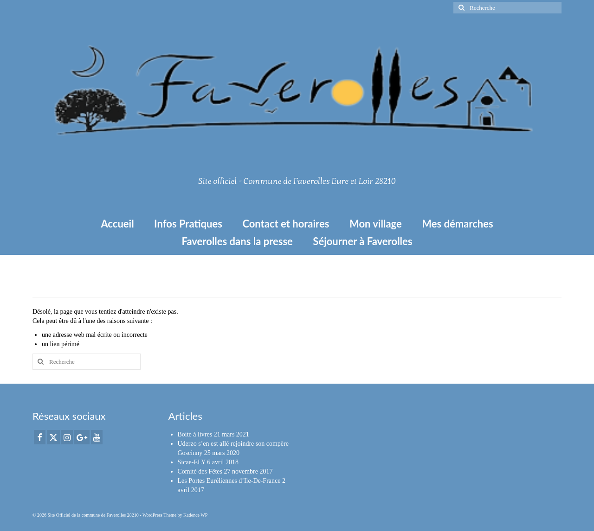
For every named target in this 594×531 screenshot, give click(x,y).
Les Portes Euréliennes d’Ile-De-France (229, 480)
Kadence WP (195, 515)
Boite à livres (195, 434)
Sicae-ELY (192, 462)
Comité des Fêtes (200, 471)
